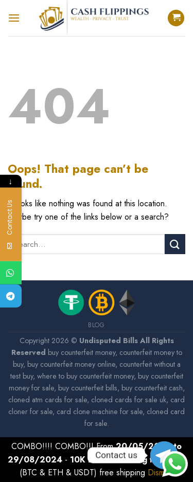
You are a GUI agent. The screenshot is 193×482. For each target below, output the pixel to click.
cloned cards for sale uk (128, 400)
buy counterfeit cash (152, 388)
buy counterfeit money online (71, 364)
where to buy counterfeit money (85, 376)
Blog (96, 325)
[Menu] (14, 17)
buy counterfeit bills (87, 388)
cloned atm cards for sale (47, 400)
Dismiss (160, 472)
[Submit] (175, 244)
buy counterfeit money (81, 352)
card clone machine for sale (100, 411)
